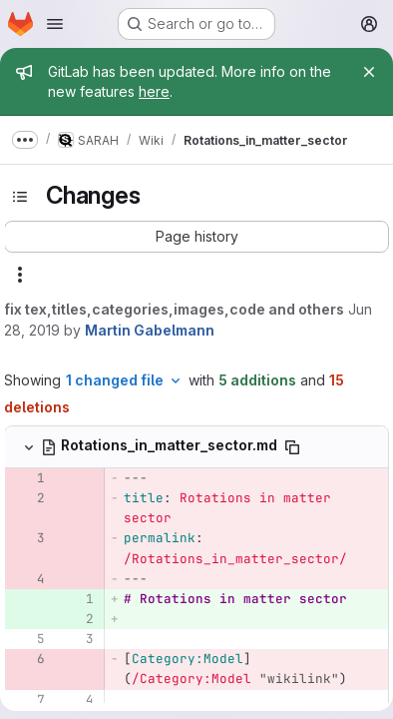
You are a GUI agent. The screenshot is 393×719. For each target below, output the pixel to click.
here (154, 91)
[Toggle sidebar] (20, 197)
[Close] (369, 72)
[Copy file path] (292, 447)
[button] (196, 237)
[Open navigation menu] (55, 24)
